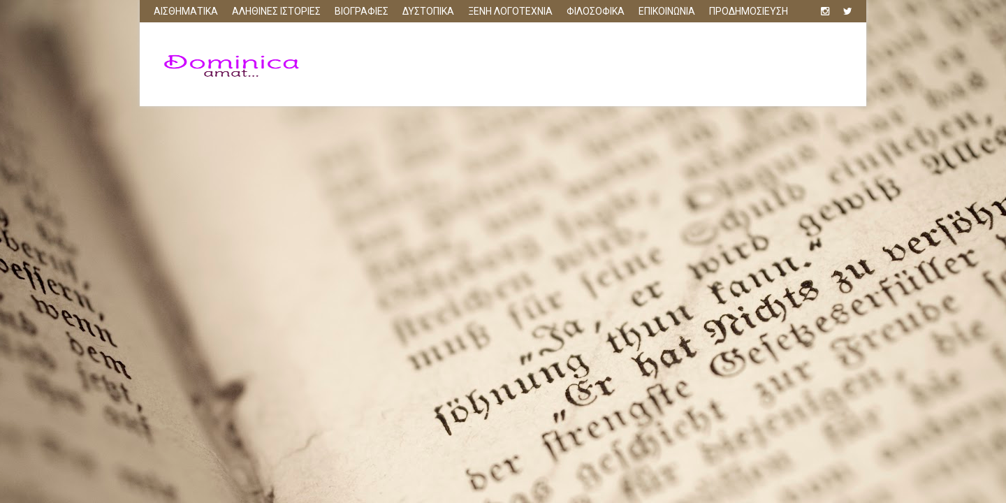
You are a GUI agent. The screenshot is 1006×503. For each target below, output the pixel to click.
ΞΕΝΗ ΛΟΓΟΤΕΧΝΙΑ (510, 11)
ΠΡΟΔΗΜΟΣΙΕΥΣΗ (748, 11)
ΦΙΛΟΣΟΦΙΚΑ (596, 11)
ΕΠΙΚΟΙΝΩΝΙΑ (667, 11)
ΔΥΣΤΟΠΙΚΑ (428, 11)
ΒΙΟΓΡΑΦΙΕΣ (361, 11)
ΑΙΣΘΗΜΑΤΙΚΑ (186, 11)
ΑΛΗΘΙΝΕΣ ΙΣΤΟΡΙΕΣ (276, 11)
